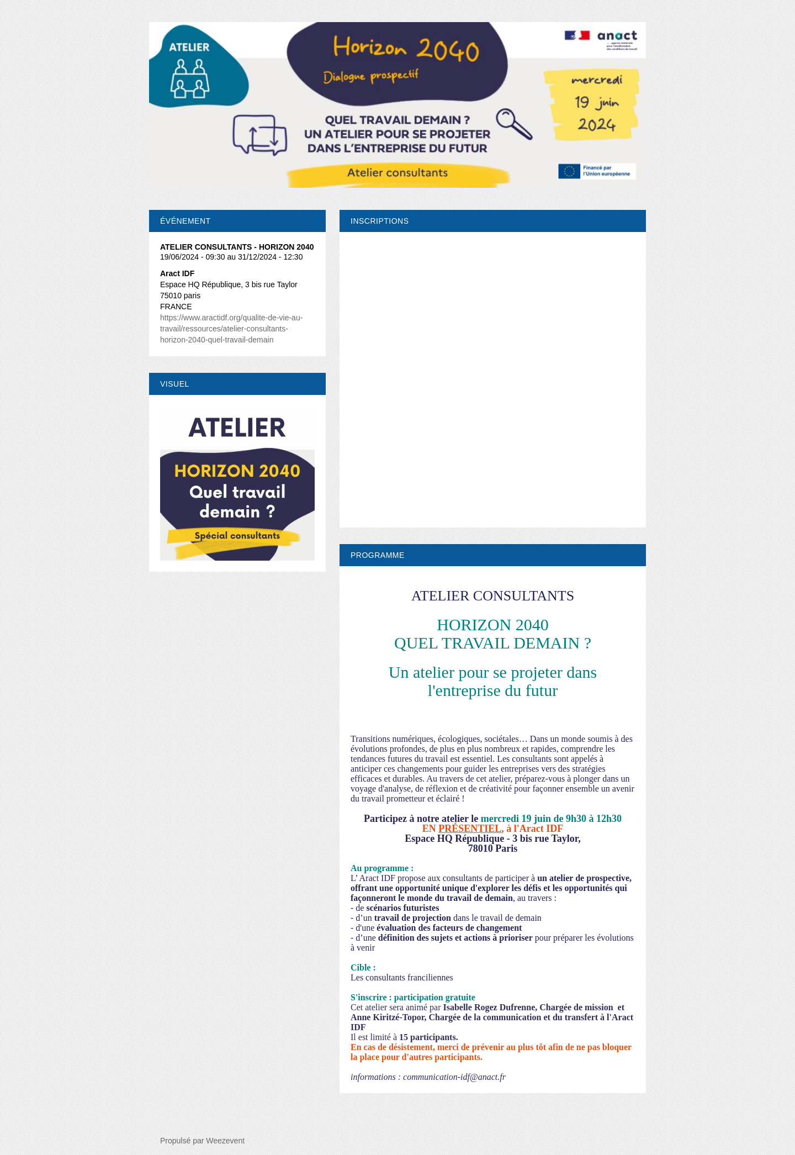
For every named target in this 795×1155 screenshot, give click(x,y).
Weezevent (225, 1140)
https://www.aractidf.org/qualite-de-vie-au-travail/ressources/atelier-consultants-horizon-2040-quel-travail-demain (231, 328)
